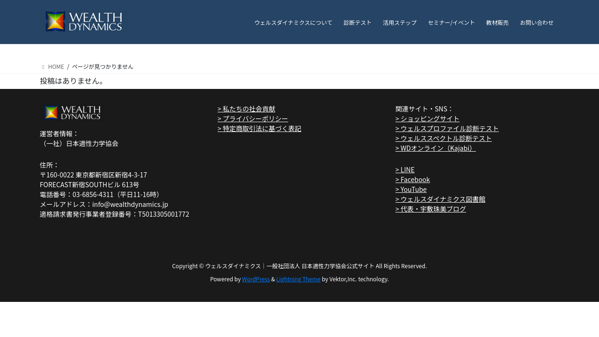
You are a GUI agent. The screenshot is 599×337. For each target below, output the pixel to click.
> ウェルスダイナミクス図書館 (440, 199)
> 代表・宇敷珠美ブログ (430, 208)
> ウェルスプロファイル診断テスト (447, 128)
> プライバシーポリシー (253, 118)
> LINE (405, 169)
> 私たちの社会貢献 (246, 108)
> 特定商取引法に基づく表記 (259, 128)
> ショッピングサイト (427, 118)
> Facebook (412, 179)
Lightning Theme (298, 279)
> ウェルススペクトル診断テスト (443, 138)
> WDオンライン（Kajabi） (435, 148)
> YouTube (411, 189)
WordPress (256, 279)
